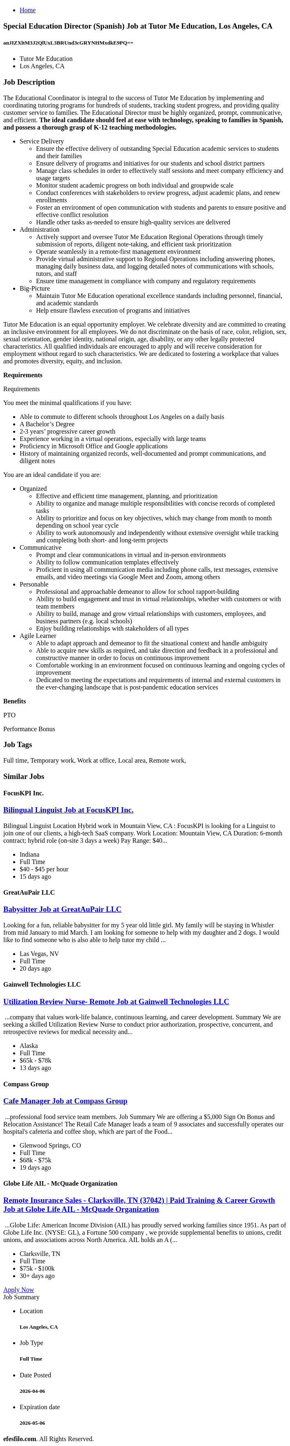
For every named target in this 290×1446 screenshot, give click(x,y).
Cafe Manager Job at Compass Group (65, 1101)
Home (28, 10)
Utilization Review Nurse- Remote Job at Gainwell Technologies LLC (116, 1001)
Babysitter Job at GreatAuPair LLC (62, 909)
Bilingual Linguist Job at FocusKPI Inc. (68, 810)
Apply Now (18, 1289)
